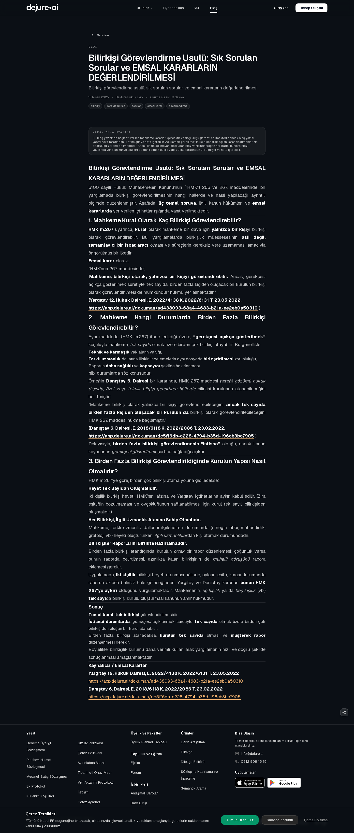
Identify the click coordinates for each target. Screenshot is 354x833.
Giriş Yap (281, 8)
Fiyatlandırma (173, 8)
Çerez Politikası (316, 820)
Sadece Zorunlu (280, 820)
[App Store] (250, 783)
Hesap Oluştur (311, 8)
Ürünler (145, 8)
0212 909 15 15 (250, 761)
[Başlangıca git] (42, 8)
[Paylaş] (344, 712)
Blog (213, 8)
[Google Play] (284, 783)
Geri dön (100, 35)
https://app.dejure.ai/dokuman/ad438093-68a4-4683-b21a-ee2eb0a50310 (165, 681)
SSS (197, 8)
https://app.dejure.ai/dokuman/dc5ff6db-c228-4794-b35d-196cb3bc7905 (164, 697)
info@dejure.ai (249, 753)
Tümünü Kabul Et (239, 820)
